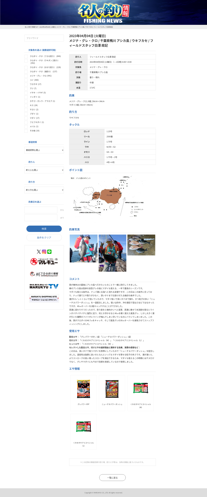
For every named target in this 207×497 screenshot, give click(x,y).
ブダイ (34, 113)
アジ (33, 88)
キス (34, 105)
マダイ (34, 118)
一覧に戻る (112, 477)
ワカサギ (35, 84)
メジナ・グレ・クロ (41, 75)
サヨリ (34, 109)
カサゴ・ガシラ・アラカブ (42, 101)
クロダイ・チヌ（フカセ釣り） (45, 56)
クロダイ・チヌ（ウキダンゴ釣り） (44, 61)
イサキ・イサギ (38, 92)
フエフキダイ (37, 122)
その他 (34, 130)
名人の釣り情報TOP (31, 27)
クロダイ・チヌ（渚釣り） (43, 71)
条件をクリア (44, 237)
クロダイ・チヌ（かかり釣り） (45, 67)
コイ (34, 80)
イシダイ (35, 96)
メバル (34, 126)
